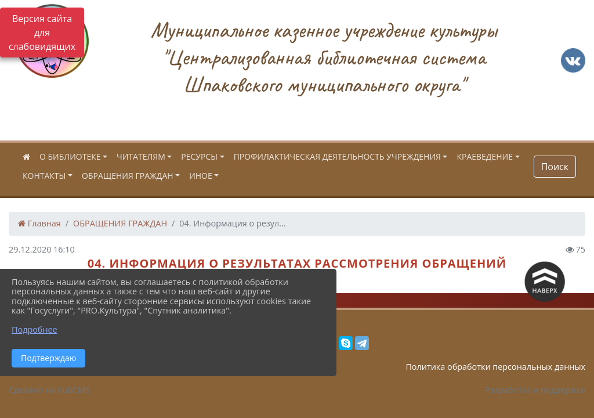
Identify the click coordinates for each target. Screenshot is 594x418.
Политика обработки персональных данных (495, 366)
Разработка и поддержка (535, 389)
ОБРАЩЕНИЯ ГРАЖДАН (127, 175)
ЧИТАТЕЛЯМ (141, 156)
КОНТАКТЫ (44, 175)
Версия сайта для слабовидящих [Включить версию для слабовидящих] (42, 32)
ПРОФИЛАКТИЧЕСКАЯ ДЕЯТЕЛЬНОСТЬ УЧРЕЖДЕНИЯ (337, 156)
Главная (39, 223)
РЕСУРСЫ (199, 156)
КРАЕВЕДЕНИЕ (485, 156)
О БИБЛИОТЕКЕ (69, 156)
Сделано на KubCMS (49, 389)
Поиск (554, 166)
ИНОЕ (200, 175)
